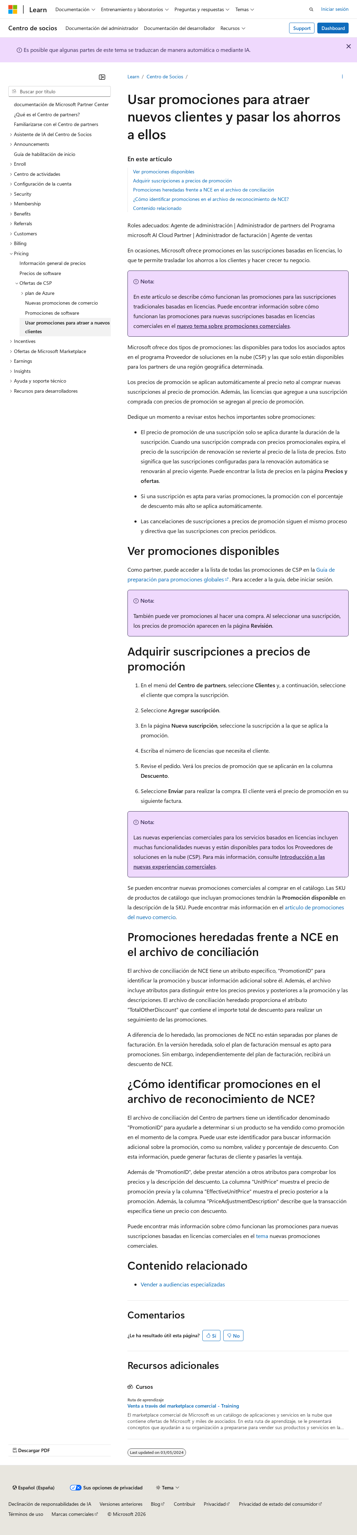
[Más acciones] (342, 77)
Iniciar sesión (335, 9)
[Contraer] (102, 77)
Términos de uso (25, 1514)
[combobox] (59, 91)
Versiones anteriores (121, 1504)
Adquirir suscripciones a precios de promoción (182, 180)
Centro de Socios (165, 76)
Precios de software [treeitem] (40, 273)
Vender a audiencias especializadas (183, 1284)
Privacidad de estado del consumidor (278, 1504)
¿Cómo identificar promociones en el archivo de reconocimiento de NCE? (211, 199)
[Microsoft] (12, 9)
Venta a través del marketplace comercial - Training (183, 1406)
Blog (155, 1504)
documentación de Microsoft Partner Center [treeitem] (61, 104)
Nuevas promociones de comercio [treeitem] (61, 302)
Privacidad (215, 1504)
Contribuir (184, 1504)
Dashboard (333, 28)
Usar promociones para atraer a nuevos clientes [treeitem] (67, 327)
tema (262, 1235)
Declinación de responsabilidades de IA (49, 1504)
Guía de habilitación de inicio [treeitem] (44, 154)
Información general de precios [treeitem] (53, 263)
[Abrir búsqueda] (311, 9)
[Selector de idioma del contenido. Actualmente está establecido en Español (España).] (33, 1487)
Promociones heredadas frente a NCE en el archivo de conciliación (203, 189)
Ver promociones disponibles (163, 171)
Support (302, 28)
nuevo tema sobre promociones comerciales (233, 325)
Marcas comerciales (73, 1514)
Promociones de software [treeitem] (52, 313)
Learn (133, 76)
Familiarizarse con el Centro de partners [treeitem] (56, 124)
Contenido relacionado (157, 208)
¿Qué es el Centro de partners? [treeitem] (47, 114)
